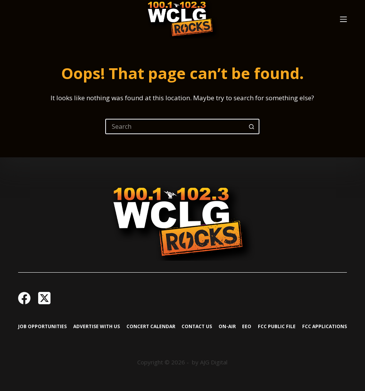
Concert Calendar (150, 327)
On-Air (227, 327)
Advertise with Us (96, 327)
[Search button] (251, 126)
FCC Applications (324, 327)
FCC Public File (277, 327)
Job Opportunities (42, 327)
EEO (246, 327)
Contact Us (197, 327)
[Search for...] (174, 126)
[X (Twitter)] (44, 298)
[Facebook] (24, 298)
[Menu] (343, 19)
